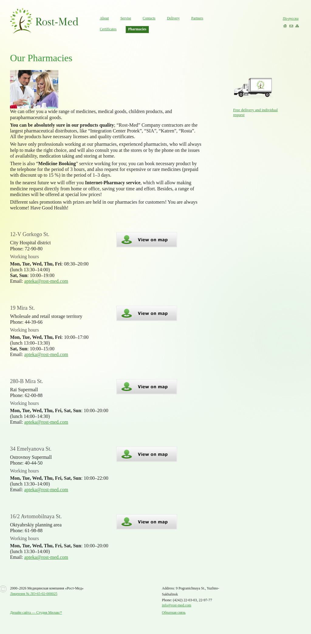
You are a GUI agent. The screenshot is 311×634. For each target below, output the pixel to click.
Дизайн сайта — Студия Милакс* (36, 612)
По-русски (291, 18)
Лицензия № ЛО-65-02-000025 (33, 594)
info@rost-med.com (176, 605)
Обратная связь (174, 612)
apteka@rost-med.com (46, 281)
